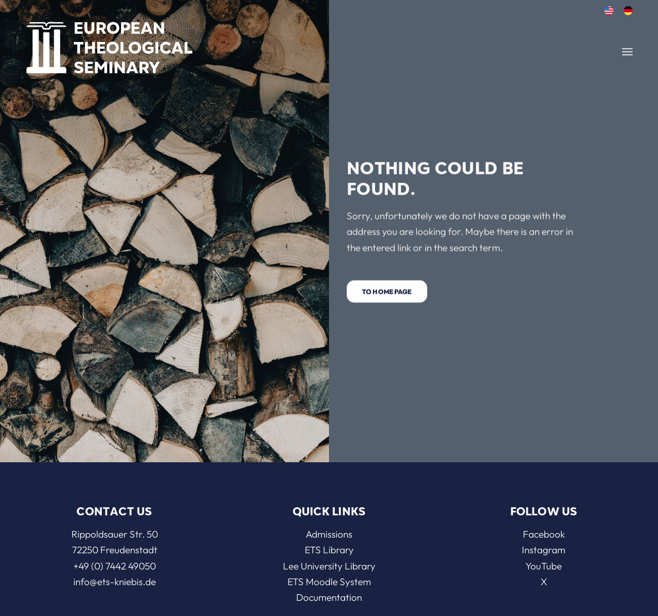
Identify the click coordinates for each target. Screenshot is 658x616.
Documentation (329, 597)
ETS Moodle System (329, 582)
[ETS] (109, 44)
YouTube (543, 566)
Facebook (544, 534)
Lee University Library (329, 566)
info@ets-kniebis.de (114, 582)
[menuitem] (609, 11)
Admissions (329, 534)
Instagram (543, 550)
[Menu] (627, 52)
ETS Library (329, 550)
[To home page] (387, 293)
